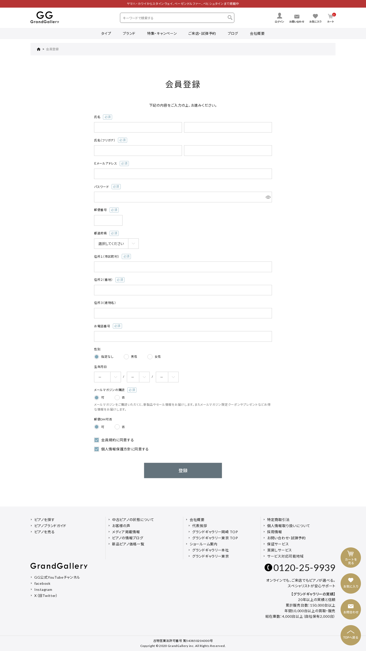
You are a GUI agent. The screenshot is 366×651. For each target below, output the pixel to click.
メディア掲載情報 (126, 532)
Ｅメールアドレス (111, 163)
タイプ (106, 33)
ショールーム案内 (204, 544)
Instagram (43, 589)
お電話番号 (108, 326)
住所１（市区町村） (112, 256)
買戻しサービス (279, 550)
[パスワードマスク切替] (268, 197)
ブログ (233, 33)
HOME (35, 49)
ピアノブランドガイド (50, 526)
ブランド (129, 33)
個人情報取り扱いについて (288, 526)
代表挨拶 (199, 526)
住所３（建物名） (105, 303)
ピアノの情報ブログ (127, 538)
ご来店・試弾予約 (202, 33)
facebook (42, 583)
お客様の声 (121, 526)
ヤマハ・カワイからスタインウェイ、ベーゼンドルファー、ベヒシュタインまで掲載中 (183, 4)
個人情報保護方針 (116, 449)
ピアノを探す (44, 519)
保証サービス (278, 544)
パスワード (107, 186)
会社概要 (257, 33)
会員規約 (108, 440)
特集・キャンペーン (162, 33)
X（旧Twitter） (46, 595)
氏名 (103, 117)
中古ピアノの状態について (133, 519)
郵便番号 (106, 210)
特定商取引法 (278, 519)
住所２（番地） (109, 279)
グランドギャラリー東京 (210, 556)
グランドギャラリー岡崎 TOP (215, 532)
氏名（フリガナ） (110, 140)
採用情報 (274, 532)
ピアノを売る (44, 532)
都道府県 (106, 233)
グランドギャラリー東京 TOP (215, 538)
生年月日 (100, 367)
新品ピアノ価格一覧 (128, 544)
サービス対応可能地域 (285, 556)
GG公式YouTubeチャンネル (57, 577)
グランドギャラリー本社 (210, 550)
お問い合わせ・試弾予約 (286, 538)
